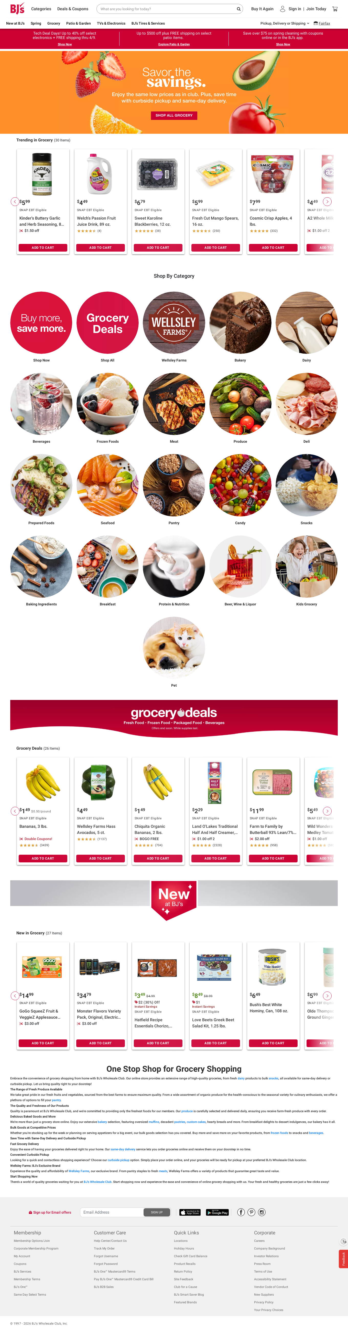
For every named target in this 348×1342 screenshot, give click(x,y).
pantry (56, 1100)
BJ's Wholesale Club (98, 1182)
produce (187, 1111)
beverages (316, 1133)
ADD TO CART (43, 248)
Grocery (53, 23)
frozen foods (279, 1133)
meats (163, 1171)
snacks (273, 1078)
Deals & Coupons (72, 8)
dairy (241, 1078)
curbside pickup (118, 1160)
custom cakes (196, 1122)
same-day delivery (123, 1149)
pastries (179, 1122)
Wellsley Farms (79, 1171)
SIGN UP (157, 1212)
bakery (102, 1122)
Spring (36, 23)
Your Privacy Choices (268, 1310)
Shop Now (65, 44)
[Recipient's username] (112, 1212)
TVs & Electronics (111, 23)
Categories (41, 8)
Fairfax (324, 23)
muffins (154, 1122)
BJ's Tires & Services (148, 23)
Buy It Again (262, 8)
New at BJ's (15, 23)
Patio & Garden (78, 23)
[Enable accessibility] (343, 1241)
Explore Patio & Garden (174, 44)
